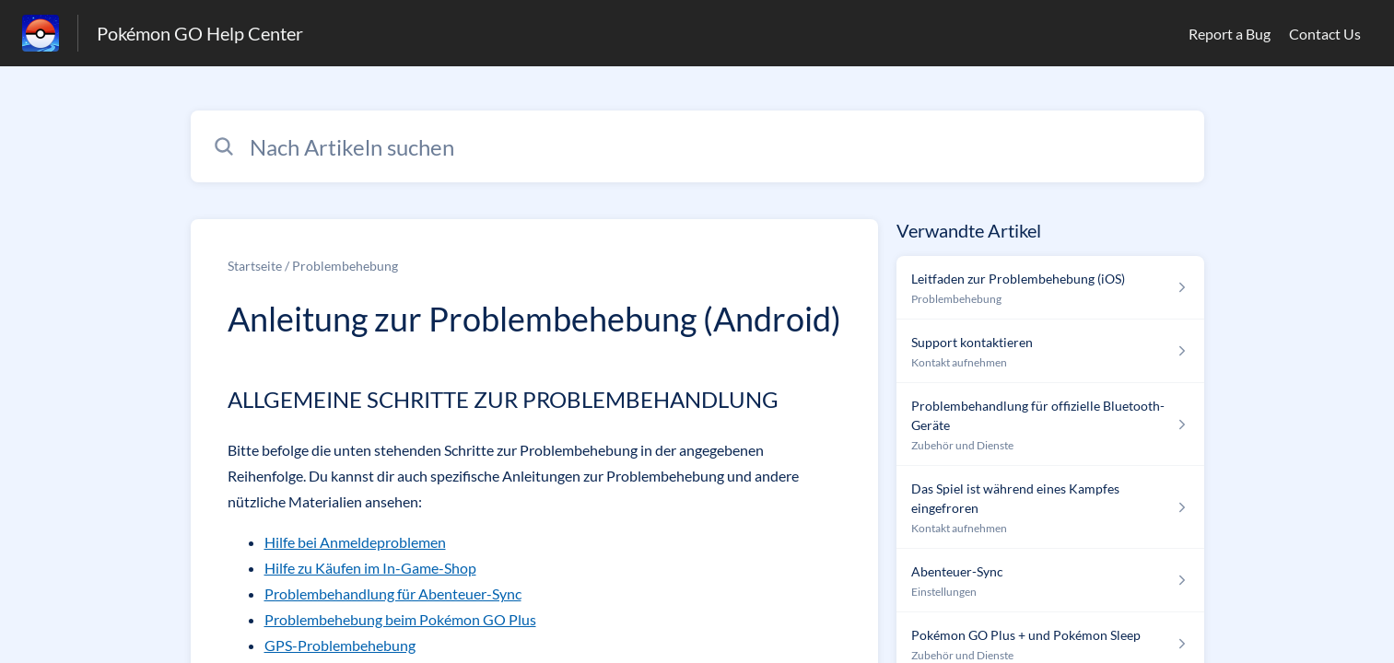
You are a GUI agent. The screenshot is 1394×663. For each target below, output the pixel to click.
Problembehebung (345, 265)
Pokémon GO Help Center (200, 33)
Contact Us (1325, 33)
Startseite (255, 265)
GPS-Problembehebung (340, 645)
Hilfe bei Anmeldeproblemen (355, 542)
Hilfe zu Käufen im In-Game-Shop (370, 567)
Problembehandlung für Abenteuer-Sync (392, 593)
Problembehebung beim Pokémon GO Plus (400, 619)
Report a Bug (1230, 33)
